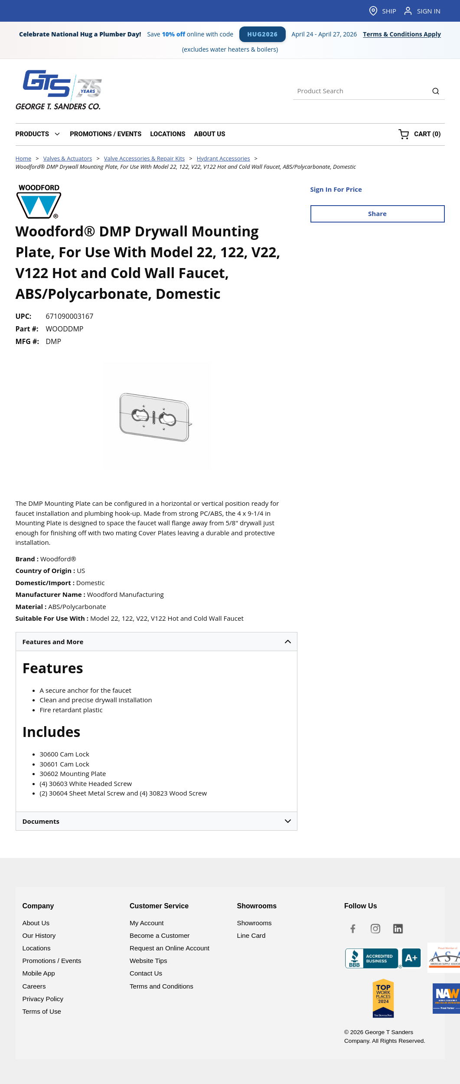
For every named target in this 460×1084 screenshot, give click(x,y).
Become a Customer (159, 935)
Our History (39, 935)
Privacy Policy (43, 998)
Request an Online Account (169, 948)
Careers (34, 986)
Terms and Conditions (161, 986)
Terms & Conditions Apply (402, 34)
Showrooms (254, 923)
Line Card (251, 935)
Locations (37, 948)
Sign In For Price (336, 189)
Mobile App (39, 973)
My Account (147, 923)
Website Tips (148, 960)
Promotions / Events (52, 960)
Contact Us (146, 973)
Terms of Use (42, 1011)
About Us (36, 923)
